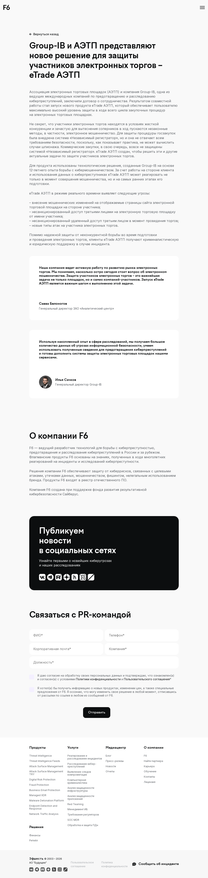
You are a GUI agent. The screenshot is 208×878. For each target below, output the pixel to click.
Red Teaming (75, 804)
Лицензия (149, 782)
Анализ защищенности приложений (80, 797)
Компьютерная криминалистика (77, 781)
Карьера (149, 766)
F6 (145, 755)
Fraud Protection (39, 784)
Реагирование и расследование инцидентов (84, 757)
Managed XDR (37, 795)
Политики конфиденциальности (98, 679)
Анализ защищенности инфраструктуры (80, 789)
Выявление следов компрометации (79, 773)
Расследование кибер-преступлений (81, 765)
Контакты (149, 776)
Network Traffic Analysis (43, 814)
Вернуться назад (46, 34)
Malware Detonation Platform (46, 800)
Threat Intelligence (40, 755)
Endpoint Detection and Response (43, 807)
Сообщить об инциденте (155, 864)
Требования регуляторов (83, 814)
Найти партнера (153, 761)
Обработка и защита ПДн (82, 825)
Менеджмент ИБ (77, 809)
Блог (108, 755)
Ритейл (33, 840)
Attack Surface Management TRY (46, 773)
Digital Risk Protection (42, 779)
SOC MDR (73, 820)
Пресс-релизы (115, 761)
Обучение (150, 771)
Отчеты (110, 771)
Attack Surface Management (46, 766)
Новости (111, 766)
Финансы (34, 835)
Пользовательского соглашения (147, 679)
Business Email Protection (44, 790)
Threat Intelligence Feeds (44, 761)
